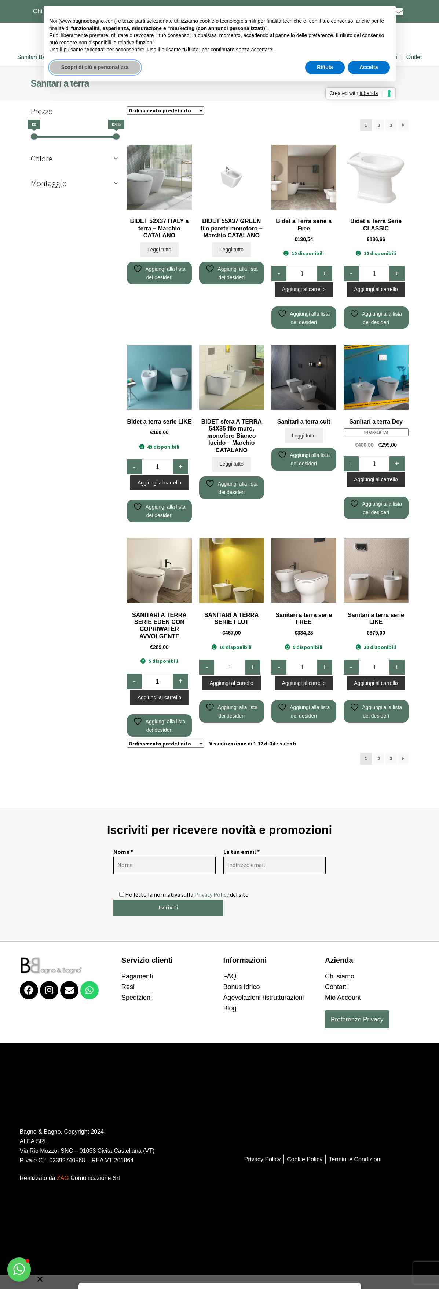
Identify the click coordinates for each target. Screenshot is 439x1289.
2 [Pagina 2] (378, 685)
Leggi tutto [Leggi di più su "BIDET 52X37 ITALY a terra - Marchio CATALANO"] (159, 176)
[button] (19, 1269)
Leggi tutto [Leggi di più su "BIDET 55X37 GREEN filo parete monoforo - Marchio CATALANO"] (232, 176)
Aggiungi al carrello (304, 216)
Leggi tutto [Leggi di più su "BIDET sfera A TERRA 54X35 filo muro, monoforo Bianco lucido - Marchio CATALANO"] (232, 390)
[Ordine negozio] (165, 670)
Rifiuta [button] (325, 67)
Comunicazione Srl (88, 1104)
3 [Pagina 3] (391, 685)
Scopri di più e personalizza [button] (95, 67)
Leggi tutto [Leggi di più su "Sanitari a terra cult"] (303, 362)
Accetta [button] (368, 67)
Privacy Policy (211, 821)
